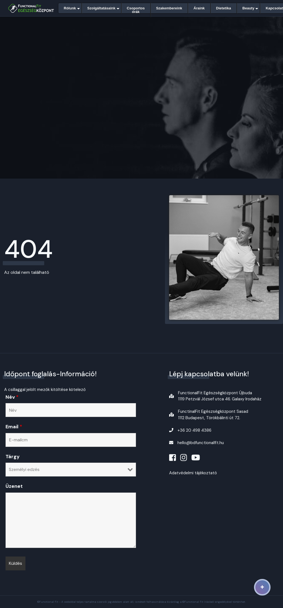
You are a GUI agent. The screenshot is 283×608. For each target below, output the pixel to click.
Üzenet (14, 486)
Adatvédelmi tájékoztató (193, 473)
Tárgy (13, 456)
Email (14, 426)
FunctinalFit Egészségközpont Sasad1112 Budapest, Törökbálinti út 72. (213, 415)
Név (12, 397)
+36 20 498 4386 (194, 430)
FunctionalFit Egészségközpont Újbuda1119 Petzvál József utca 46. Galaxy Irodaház (219, 396)
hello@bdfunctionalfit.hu (200, 442)
